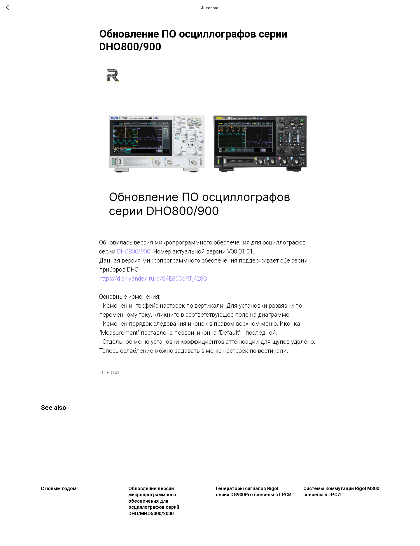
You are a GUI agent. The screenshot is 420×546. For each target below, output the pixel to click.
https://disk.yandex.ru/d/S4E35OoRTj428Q (153, 278)
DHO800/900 (133, 251)
